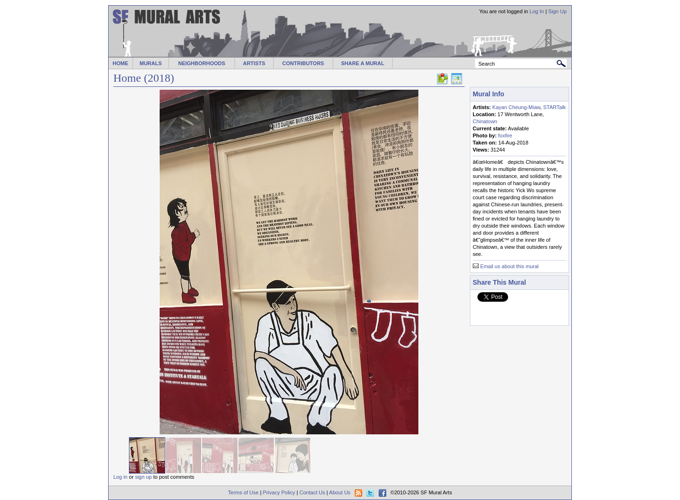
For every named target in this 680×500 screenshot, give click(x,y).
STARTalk (554, 107)
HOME (120, 63)
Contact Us (312, 492)
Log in (120, 477)
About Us (339, 492)
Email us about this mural (509, 266)
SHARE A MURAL (362, 63)
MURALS (150, 63)
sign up (143, 477)
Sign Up (557, 11)
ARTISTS (254, 63)
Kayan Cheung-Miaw (517, 107)
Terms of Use (243, 492)
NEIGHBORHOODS (201, 63)
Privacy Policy (279, 492)
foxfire (505, 135)
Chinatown (485, 121)
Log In (536, 11)
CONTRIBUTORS (303, 63)
